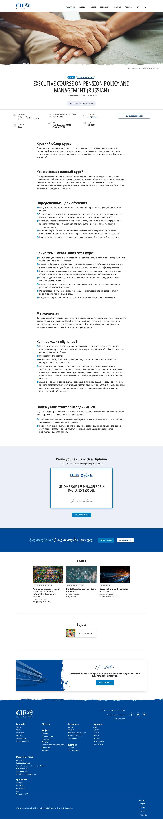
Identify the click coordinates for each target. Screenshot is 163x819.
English (142, 804)
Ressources (105, 7)
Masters (82, 7)
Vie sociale (19, 785)
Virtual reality (20, 788)
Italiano (142, 811)
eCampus (117, 7)
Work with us (98, 744)
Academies (20, 733)
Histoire (96, 733)
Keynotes (45, 750)
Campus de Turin (22, 771)
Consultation (46, 739)
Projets (93, 7)
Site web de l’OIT (22, 794)
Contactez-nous (125, 540)
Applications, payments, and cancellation (30, 766)
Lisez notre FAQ (106, 540)
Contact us (20, 760)
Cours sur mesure (22, 741)
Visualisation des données (77, 733)
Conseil (96, 730)
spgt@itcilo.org (93, 117)
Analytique (45, 742)
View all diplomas (81, 515)
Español (142, 807)
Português (143, 815)
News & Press (72, 738)
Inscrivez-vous (105, 682)
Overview (45, 733)
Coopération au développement (53, 745)
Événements (46, 747)
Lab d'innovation (73, 750)
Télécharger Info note (134, 116)
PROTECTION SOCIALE (85, 77)
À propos (128, 7)
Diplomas (19, 735)
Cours (18, 730)
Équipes (96, 735)
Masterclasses (21, 738)
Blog (17, 791)
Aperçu (18, 727)
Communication (47, 736)
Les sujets (96, 738)
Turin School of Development (26, 774)
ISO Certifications (22, 769)
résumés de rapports (75, 735)
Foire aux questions (23, 763)
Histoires (71, 730)
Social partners (98, 741)
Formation (70, 7)
